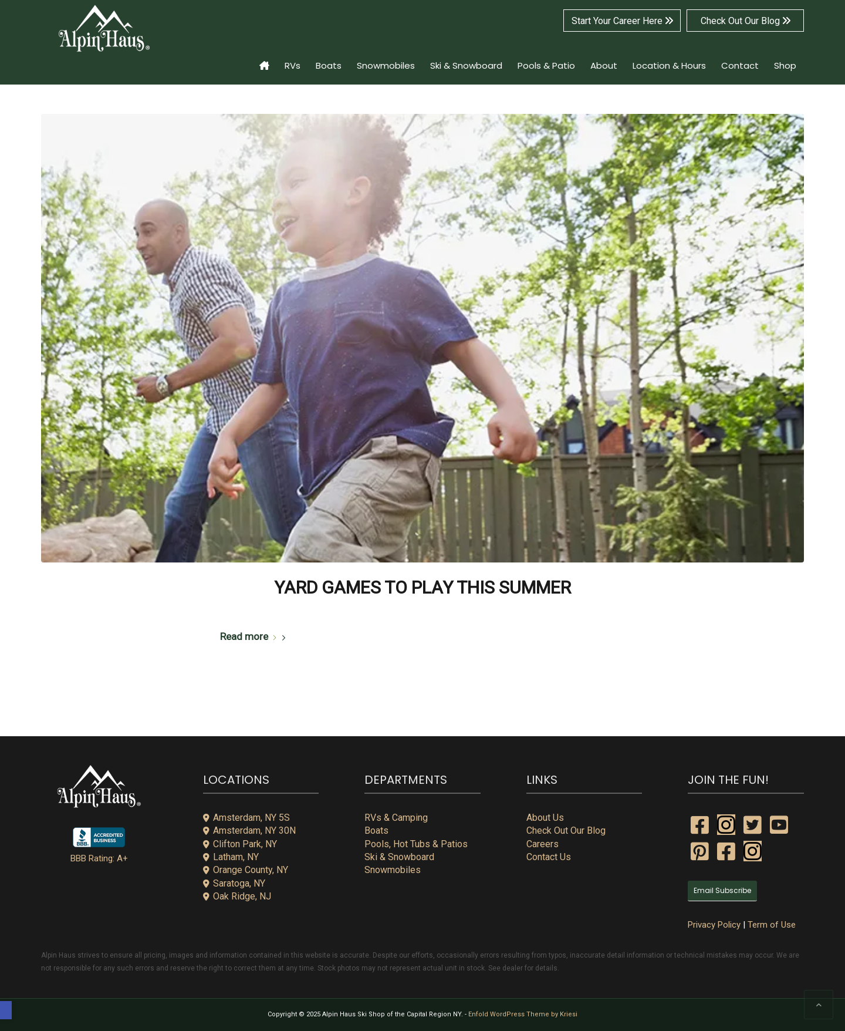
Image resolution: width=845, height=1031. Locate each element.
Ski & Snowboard (399, 856)
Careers (542, 844)
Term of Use (772, 924)
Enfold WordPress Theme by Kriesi (522, 1014)
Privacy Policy (714, 924)
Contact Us (548, 856)
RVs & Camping (396, 817)
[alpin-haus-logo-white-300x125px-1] (104, 28)
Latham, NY (231, 856)
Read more (255, 636)
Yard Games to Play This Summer (422, 587)
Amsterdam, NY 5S (246, 817)
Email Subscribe (722, 890)
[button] (6, 1010)
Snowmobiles (392, 869)
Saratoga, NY (234, 883)
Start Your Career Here (622, 20)
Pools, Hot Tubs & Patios (416, 844)
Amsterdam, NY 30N (249, 830)
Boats (376, 830)
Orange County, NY (245, 869)
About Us (545, 817)
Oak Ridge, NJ (237, 896)
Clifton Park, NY (240, 844)
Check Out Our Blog (745, 20)
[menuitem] (264, 58)
